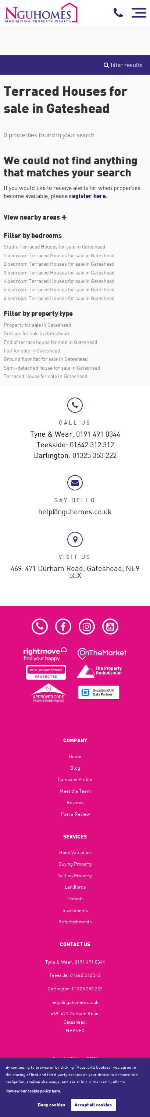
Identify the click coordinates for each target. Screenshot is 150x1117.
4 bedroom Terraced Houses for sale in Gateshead (59, 281)
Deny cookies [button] (51, 1104)
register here (87, 195)
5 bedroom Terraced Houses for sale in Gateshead (59, 289)
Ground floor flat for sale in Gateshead (46, 359)
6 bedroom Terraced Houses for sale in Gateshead (59, 298)
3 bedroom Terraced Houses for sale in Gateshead (59, 272)
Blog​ (75, 768)
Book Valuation (75, 852)
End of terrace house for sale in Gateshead (50, 342)
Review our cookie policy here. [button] (33, 1090)
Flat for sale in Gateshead (32, 350)
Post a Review (75, 814)
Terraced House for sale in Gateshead (45, 376)
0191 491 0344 (98, 434)
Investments (75, 910)
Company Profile (75, 779)
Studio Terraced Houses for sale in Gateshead (55, 246)
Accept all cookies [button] (93, 1104)
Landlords (75, 887)
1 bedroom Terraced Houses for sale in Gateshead (59, 255)
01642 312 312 (92, 445)
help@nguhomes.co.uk (75, 512)
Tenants (75, 898)
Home (75, 756)
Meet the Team (75, 791)
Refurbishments (75, 921)
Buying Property (75, 864)
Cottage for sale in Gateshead (36, 333)
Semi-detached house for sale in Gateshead (52, 368)
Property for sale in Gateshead (37, 325)
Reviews (75, 802)
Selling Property (75, 875)
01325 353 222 (94, 456)
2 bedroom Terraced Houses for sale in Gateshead (59, 264)
